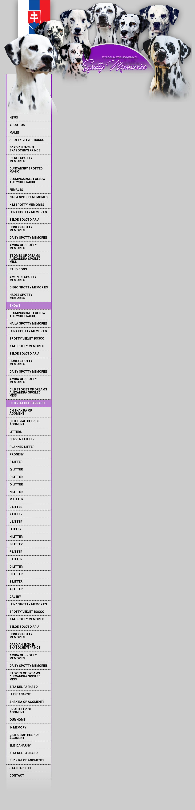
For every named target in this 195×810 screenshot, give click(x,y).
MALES (15, 132)
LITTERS (16, 432)
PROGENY (17, 454)
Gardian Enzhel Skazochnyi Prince (25, 149)
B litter (16, 581)
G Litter (16, 544)
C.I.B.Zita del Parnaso (27, 403)
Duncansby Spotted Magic (26, 170)
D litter (16, 567)
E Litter (16, 559)
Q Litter (16, 469)
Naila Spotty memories (29, 197)
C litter (16, 574)
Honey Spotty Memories (21, 228)
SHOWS (15, 305)
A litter (16, 589)
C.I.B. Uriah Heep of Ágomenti (24, 422)
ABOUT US (17, 125)
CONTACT (17, 775)
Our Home (17, 719)
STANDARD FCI (20, 768)
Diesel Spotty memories (21, 159)
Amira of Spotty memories (23, 246)
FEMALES (16, 190)
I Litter (15, 529)
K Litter (16, 514)
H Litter (16, 536)
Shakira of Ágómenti (27, 702)
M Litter (16, 499)
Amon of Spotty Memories (23, 278)
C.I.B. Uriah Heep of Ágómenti (24, 736)
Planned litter (22, 447)
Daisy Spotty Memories (29, 237)
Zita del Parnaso (24, 687)
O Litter (16, 484)
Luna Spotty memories (28, 212)
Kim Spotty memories (27, 205)
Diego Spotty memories (29, 287)
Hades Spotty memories (21, 296)
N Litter (16, 492)
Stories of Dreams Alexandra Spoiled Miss (25, 259)
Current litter (22, 439)
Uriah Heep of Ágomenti (21, 710)
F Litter (16, 551)
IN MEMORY (18, 727)
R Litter (16, 462)
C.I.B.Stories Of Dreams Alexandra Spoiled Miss (28, 392)
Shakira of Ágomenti (27, 760)
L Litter (16, 507)
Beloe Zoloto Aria (24, 219)
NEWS (14, 117)
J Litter (16, 521)
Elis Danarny (20, 694)
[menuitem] (28, 117)
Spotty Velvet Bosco (27, 140)
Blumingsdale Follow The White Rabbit (27, 180)
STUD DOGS (18, 269)
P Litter (16, 477)
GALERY (15, 597)
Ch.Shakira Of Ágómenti (21, 412)
